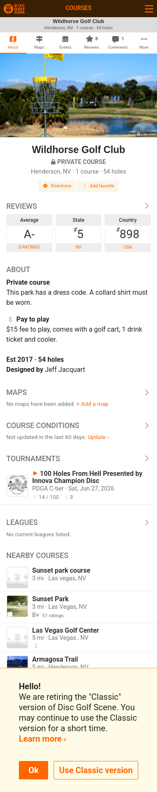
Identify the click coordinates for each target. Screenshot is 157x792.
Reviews (78, 206)
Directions (57, 186)
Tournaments (78, 458)
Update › (98, 437)
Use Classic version (96, 770)
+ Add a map (92, 403)
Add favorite (98, 186)
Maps (78, 392)
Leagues (78, 522)
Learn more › (42, 739)
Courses (78, 8)
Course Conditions (78, 425)
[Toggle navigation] (149, 8)
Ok (33, 770)
